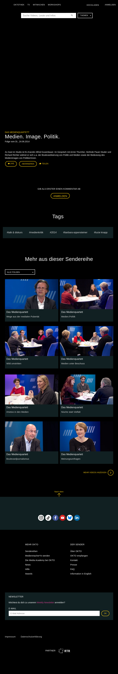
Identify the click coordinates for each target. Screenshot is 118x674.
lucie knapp (101, 232)
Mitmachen (40, 5)
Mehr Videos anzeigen (98, 472)
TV (29, 5)
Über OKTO (76, 551)
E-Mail (12, 608)
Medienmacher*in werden (37, 555)
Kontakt (74, 560)
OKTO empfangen (79, 555)
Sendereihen (31, 551)
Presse (73, 564)
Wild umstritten (13, 363)
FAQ (72, 569)
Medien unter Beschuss (72, 363)
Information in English (80, 573)
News (28, 564)
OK (105, 613)
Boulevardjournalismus (17, 458)
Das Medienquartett (17, 132)
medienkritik (36, 232)
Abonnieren (28, 164)
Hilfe (27, 569)
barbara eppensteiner (75, 232)
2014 (54, 232)
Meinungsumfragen (70, 458)
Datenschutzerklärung (31, 636)
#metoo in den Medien (17, 411)
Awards (28, 573)
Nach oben (58, 493)
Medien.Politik (68, 316)
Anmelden (60, 196)
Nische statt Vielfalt (70, 411)
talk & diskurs (15, 232)
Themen (85, 15)
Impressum (10, 636)
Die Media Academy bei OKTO (40, 560)
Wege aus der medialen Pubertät (22, 316)
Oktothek (19, 5)
